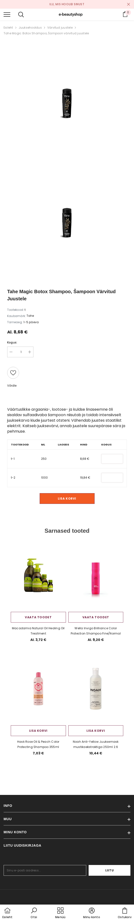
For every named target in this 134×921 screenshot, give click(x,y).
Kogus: (12, 342)
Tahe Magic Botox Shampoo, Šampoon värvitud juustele (46, 33)
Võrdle (11, 386)
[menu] (7, 14)
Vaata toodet (38, 617)
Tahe (30, 316)
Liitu (116, 870)
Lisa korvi (67, 498)
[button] (34, 913)
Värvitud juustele (60, 28)
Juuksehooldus (30, 28)
